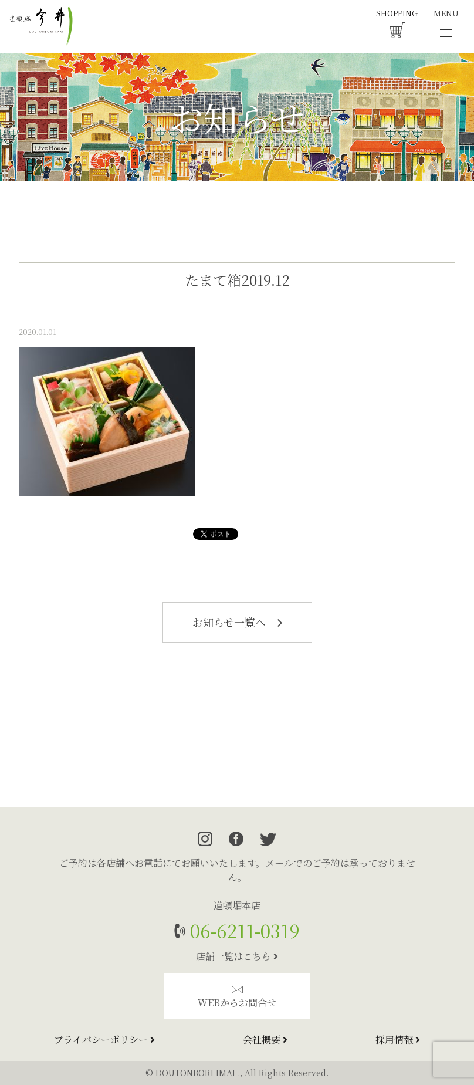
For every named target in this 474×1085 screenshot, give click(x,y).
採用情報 (397, 1039)
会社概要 (265, 1039)
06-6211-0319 (242, 930)
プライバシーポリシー (104, 1039)
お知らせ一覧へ (237, 622)
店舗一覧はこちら (237, 956)
